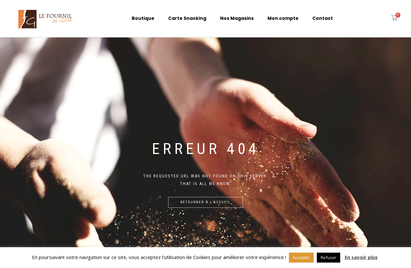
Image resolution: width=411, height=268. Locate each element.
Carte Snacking (187, 18)
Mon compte (283, 18)
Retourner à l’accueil (205, 202)
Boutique (143, 18)
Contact (322, 18)
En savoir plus (361, 257)
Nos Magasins (237, 18)
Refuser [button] (328, 257)
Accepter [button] (301, 257)
